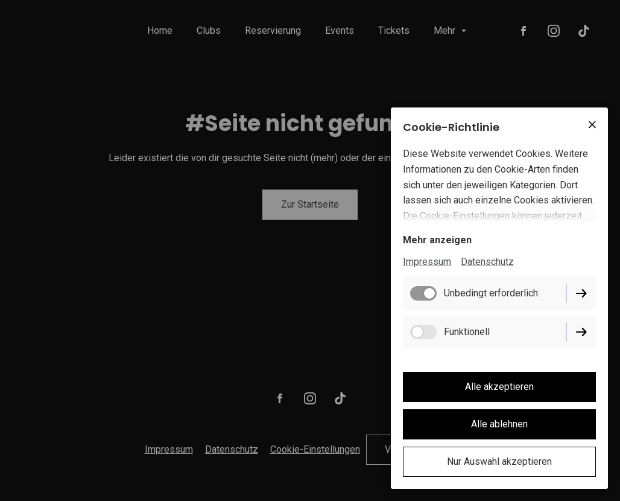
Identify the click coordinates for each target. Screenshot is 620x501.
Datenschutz (487, 261)
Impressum (427, 261)
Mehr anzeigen (437, 240)
